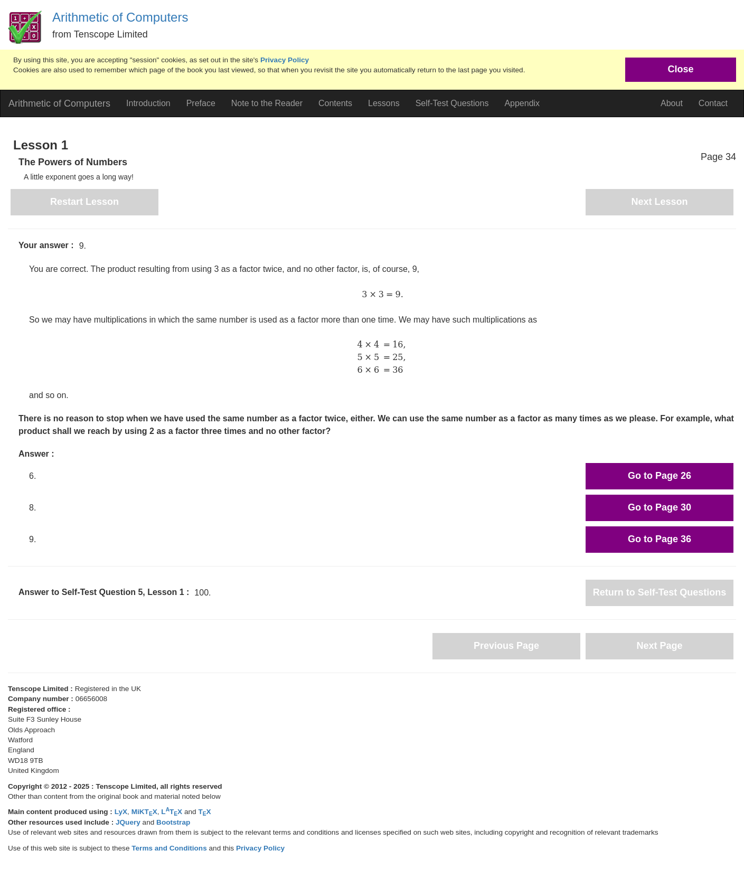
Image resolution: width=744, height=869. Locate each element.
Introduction (148, 103)
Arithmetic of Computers (120, 17)
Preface (200, 103)
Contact (713, 103)
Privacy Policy (284, 60)
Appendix (522, 103)
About (672, 103)
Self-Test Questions (452, 103)
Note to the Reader (267, 103)
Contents (335, 103)
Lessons (384, 103)
